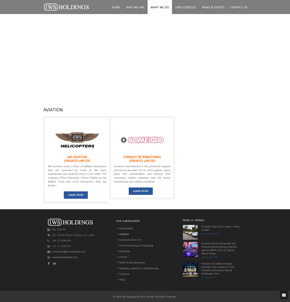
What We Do (160, 7)
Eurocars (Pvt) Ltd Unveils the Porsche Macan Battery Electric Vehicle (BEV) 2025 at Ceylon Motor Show (219, 248)
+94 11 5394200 (61, 240)
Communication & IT (129, 239)
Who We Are (135, 7)
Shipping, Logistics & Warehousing (138, 268)
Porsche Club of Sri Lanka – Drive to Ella (220, 228)
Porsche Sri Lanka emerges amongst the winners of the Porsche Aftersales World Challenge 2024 (217, 268)
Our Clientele (185, 7)
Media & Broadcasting (130, 262)
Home (116, 7)
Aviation (123, 234)
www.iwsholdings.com (64, 257)
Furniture (123, 274)
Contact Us (239, 7)
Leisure (122, 256)
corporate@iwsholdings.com (68, 251)
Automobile (125, 228)
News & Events (213, 7)
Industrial (123, 251)
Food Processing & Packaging (135, 245)
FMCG (121, 279)
